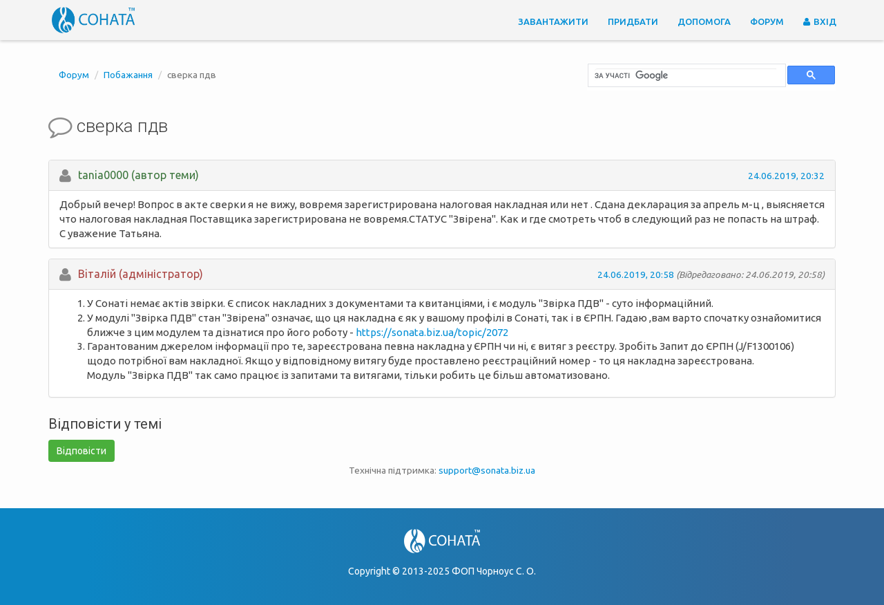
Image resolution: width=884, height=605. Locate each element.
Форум (767, 21)
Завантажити (553, 21)
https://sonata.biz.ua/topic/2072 (432, 332)
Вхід (819, 21)
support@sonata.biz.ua (487, 470)
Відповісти (81, 450)
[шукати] (685, 75)
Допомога (704, 21)
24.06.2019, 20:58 (635, 274)
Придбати (633, 21)
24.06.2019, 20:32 (786, 175)
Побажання (128, 74)
